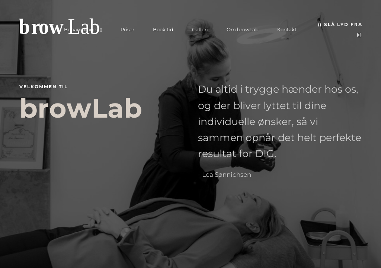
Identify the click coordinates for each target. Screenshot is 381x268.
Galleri (200, 29)
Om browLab (243, 29)
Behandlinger (81, 29)
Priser (127, 29)
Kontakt (287, 29)
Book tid (163, 29)
